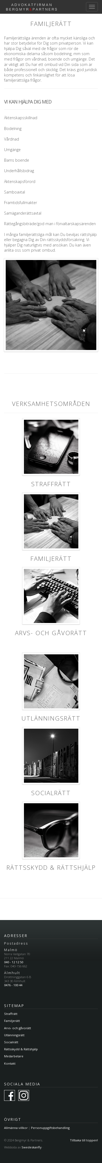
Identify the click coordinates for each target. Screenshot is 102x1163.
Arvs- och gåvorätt (17, 1028)
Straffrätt (10, 1014)
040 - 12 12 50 (13, 962)
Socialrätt (11, 1042)
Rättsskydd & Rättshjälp (21, 1049)
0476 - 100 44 (13, 985)
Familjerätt (12, 1021)
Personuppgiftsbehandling (50, 1128)
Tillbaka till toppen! (84, 1140)
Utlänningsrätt (14, 1035)
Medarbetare (13, 1056)
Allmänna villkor (16, 1128)
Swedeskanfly (31, 1147)
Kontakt (10, 1063)
